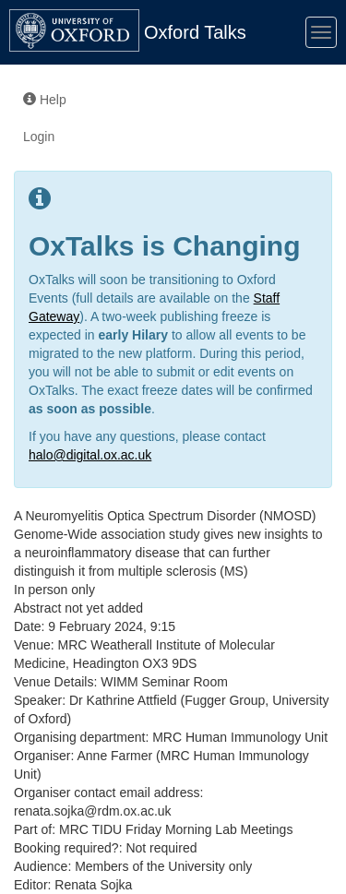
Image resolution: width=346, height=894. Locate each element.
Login (38, 136)
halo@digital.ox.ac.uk (90, 454)
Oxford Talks (195, 32)
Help (44, 99)
